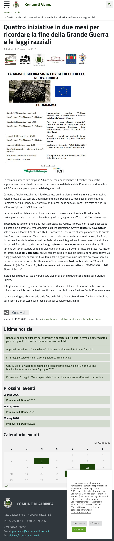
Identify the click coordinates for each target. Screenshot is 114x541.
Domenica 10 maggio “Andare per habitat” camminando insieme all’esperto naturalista (54, 377)
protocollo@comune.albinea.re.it (30, 531)
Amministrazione (50, 319)
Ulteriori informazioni (81, 512)
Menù (6, 7)
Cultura (90, 319)
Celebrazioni (66, 319)
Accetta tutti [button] (78, 529)
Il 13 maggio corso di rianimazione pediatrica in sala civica (38, 357)
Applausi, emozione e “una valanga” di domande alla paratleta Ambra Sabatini (49, 349)
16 (87, 467)
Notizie (98, 319)
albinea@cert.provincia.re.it (24, 535)
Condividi (18, 312)
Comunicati (79, 319)
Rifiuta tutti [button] (95, 523)
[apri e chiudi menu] (7, 3)
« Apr (6, 485)
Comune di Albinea (38, 4)
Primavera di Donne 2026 (20, 400)
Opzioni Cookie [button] (79, 523)
